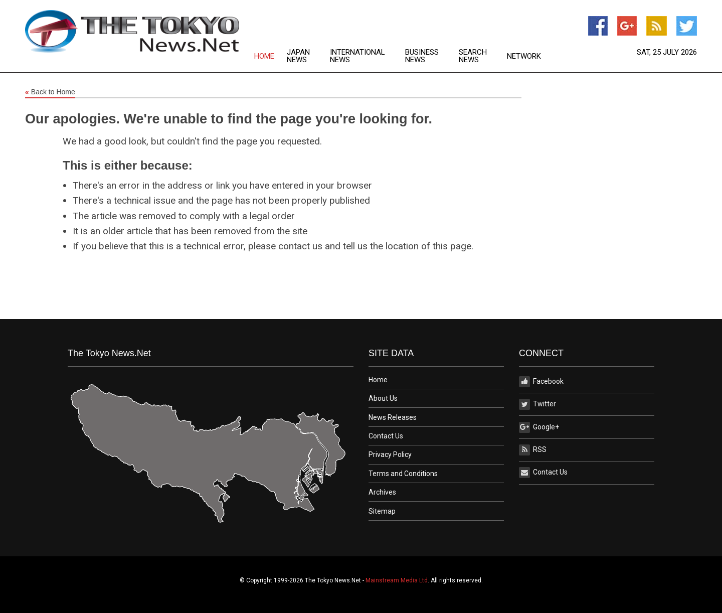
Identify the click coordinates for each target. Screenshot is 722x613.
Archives (382, 492)
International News (357, 56)
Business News (422, 56)
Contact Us (386, 436)
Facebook (541, 381)
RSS (533, 449)
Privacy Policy (390, 454)
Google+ (539, 427)
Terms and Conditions (403, 474)
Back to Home (50, 92)
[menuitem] (270, 56)
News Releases (393, 417)
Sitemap (382, 511)
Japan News (298, 56)
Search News (473, 56)
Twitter (537, 404)
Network (524, 56)
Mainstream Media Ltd (397, 580)
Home (264, 56)
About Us (383, 398)
